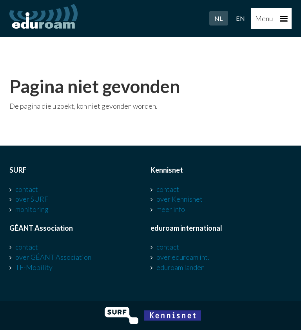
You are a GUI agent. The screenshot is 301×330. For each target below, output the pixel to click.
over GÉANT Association (53, 257)
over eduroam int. (182, 257)
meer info (170, 209)
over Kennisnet (179, 199)
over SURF (31, 199)
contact (26, 189)
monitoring (32, 209)
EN (240, 18)
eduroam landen (180, 267)
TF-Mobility (34, 267)
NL (218, 18)
